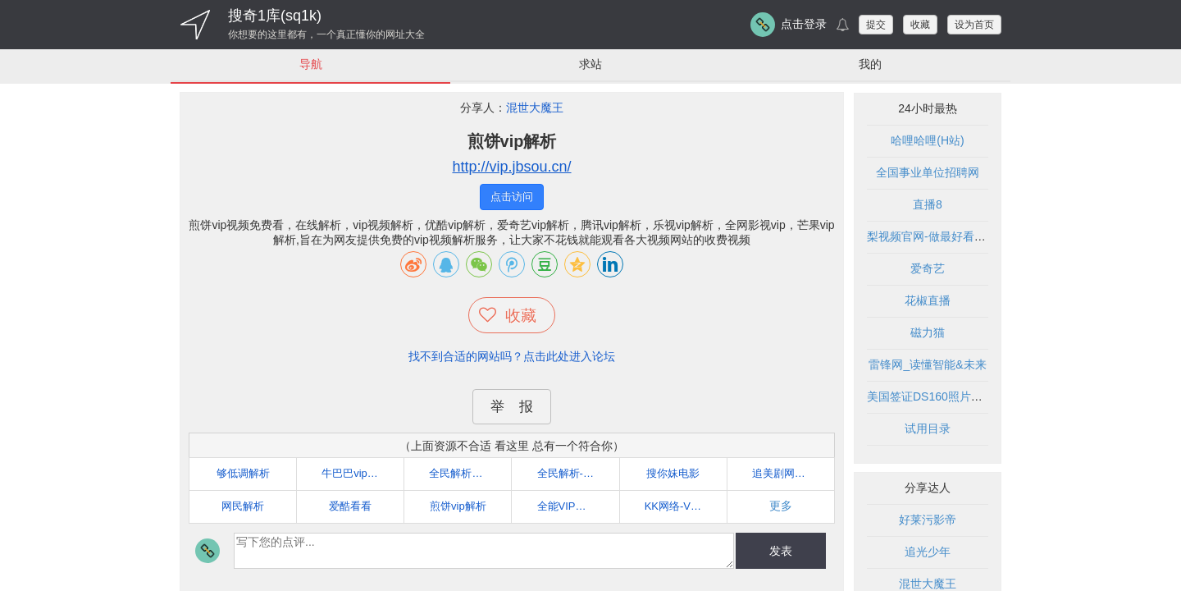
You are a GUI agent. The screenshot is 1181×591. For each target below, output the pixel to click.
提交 (876, 24)
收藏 (920, 24)
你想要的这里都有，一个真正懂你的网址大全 (326, 34)
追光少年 (928, 551)
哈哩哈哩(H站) (927, 140)
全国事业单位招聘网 (927, 172)
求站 (590, 64)
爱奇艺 (927, 268)
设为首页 (974, 24)
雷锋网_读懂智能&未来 (927, 364)
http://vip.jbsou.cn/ (511, 166)
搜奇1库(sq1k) (274, 15)
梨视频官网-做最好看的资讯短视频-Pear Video (985, 236)
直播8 (927, 204)
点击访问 (511, 196)
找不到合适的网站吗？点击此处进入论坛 (511, 356)
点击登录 (804, 23)
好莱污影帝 (927, 519)
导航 (310, 64)
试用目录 (928, 428)
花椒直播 (928, 300)
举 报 (511, 407)
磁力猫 (927, 332)
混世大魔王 (534, 107)
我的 (870, 64)
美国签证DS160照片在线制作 (942, 396)
